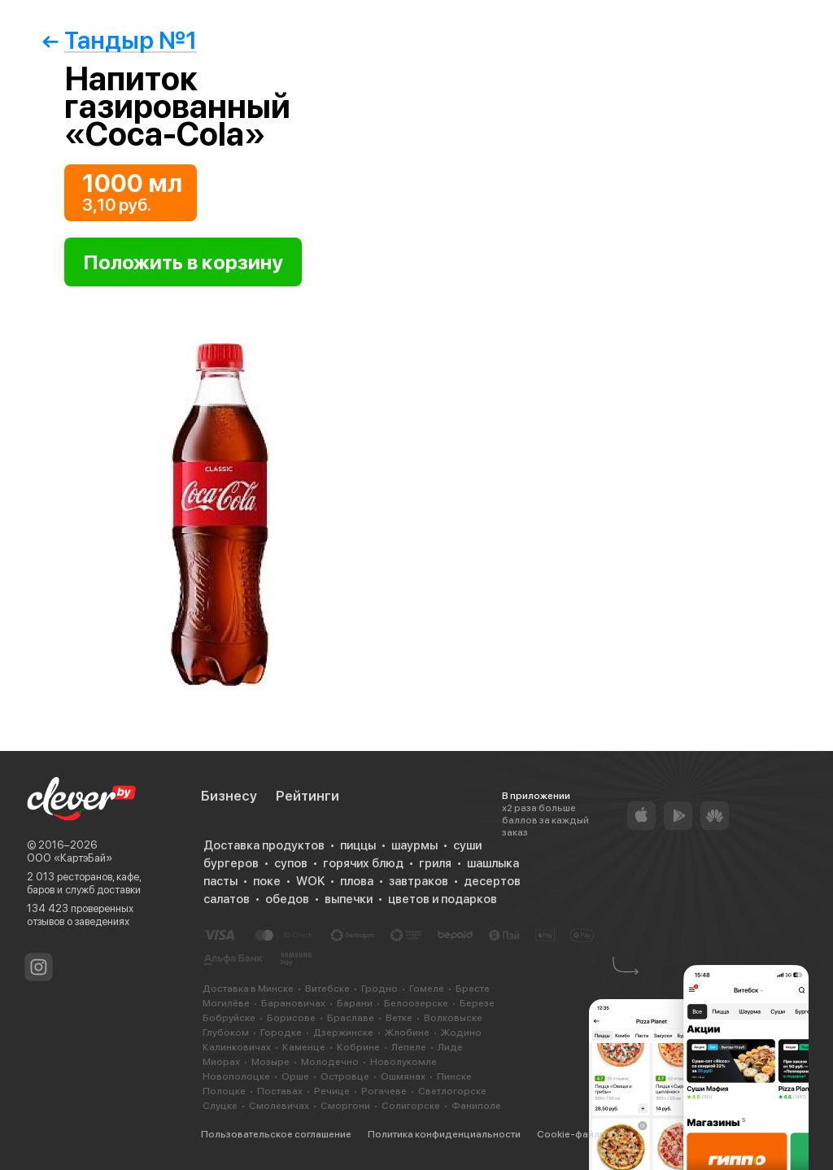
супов (290, 863)
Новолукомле (403, 1061)
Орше (295, 1076)
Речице (332, 1091)
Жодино (461, 1032)
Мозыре (270, 1061)
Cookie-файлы (571, 1134)
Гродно (379, 988)
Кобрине (358, 1047)
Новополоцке (236, 1076)
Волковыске (453, 1018)
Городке (281, 1032)
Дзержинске (343, 1032)
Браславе (350, 1018)
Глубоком (226, 1032)
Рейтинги (307, 796)
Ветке (399, 1018)
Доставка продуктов (264, 845)
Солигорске (411, 1105)
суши (467, 845)
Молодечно (330, 1061)
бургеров (231, 863)
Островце (345, 1076)
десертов (492, 881)
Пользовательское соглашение (276, 1134)
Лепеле (408, 1047)
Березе (477, 1003)
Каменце (303, 1047)
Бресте (473, 988)
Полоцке (224, 1091)
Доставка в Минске (248, 988)
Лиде (450, 1047)
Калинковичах (237, 1047)
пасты (220, 881)
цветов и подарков (442, 899)
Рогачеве (384, 1091)
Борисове (291, 1018)
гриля (435, 863)
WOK (310, 881)
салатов (226, 899)
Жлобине (407, 1032)
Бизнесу (229, 796)
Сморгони (345, 1105)
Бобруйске (229, 1018)
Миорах (221, 1061)
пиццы (358, 845)
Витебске (327, 988)
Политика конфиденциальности (444, 1134)
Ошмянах (403, 1076)
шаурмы (414, 845)
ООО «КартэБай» (69, 858)
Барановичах (293, 1003)
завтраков (418, 881)
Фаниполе (476, 1105)
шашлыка (493, 863)
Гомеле (426, 988)
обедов (287, 899)
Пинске (454, 1076)
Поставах (280, 1091)
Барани (355, 1003)
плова (356, 881)
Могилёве (226, 1003)
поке (267, 881)
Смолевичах (279, 1105)
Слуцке (220, 1105)
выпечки (349, 899)
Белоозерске (416, 1003)
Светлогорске (452, 1091)
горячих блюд (363, 863)
